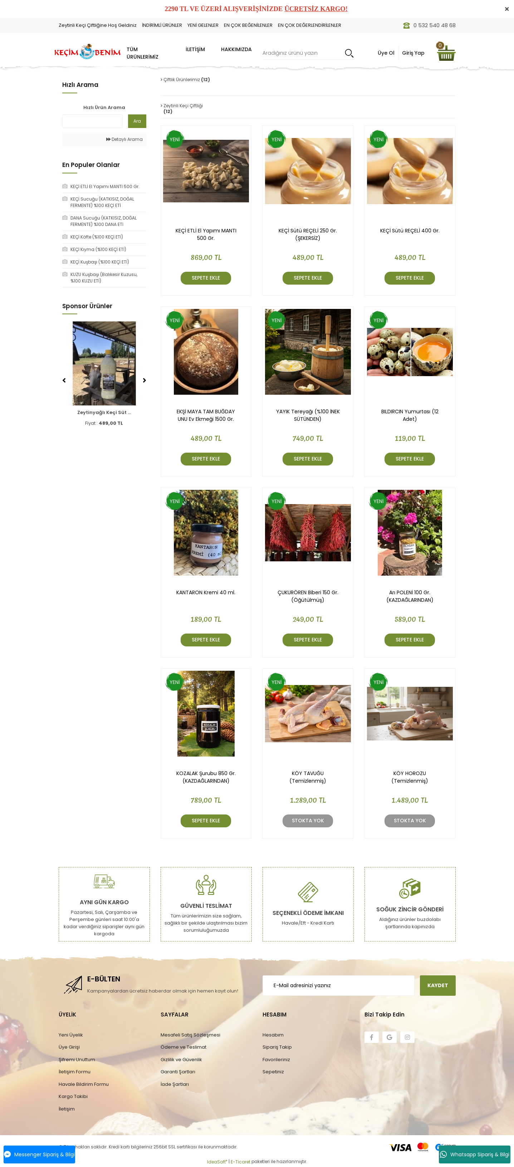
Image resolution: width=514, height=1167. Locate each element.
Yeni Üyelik (71, 1034)
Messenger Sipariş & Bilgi (39, 1154)
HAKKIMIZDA (236, 49)
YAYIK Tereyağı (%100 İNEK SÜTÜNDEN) (308, 415)
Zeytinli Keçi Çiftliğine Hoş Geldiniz (98, 25)
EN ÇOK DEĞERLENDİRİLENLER (309, 25)
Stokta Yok (308, 820)
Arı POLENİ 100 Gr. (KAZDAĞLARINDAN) (410, 596)
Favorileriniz (276, 1059)
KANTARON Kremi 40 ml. (205, 592)
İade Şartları (175, 1084)
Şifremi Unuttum (77, 1059)
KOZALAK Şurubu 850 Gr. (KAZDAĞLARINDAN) (206, 777)
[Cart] (446, 53)
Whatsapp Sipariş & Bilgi (474, 1154)
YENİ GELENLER (203, 25)
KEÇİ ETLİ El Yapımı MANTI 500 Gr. (206, 234)
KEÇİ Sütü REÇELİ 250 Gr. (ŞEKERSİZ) (308, 234)
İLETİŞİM (195, 49)
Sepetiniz (273, 1071)
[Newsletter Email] (339, 985)
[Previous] (64, 380)
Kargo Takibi (73, 1096)
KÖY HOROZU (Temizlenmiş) (409, 777)
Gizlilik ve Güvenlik (181, 1059)
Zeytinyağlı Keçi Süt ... (104, 412)
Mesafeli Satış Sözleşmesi (190, 1034)
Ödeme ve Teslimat (183, 1047)
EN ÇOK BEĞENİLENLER (248, 25)
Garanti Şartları (178, 1071)
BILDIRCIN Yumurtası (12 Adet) (410, 415)
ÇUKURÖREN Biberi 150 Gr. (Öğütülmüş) (308, 596)
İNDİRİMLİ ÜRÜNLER (162, 25)
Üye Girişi (69, 1047)
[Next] (144, 380)
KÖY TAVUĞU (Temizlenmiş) (307, 777)
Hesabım (273, 1034)
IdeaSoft (217, 1162)
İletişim (67, 1109)
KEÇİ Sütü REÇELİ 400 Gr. (410, 230)
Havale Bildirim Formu (84, 1084)
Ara (137, 121)
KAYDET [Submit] (437, 985)
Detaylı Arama (124, 139)
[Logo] (87, 51)
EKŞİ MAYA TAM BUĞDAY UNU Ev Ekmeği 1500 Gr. (206, 415)
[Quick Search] (92, 121)
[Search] (308, 53)
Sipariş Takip (277, 1047)
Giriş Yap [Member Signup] (413, 52)
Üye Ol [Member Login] (386, 52)
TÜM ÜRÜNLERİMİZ (142, 53)
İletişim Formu (74, 1071)
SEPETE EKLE (206, 277)
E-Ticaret (240, 1162)
